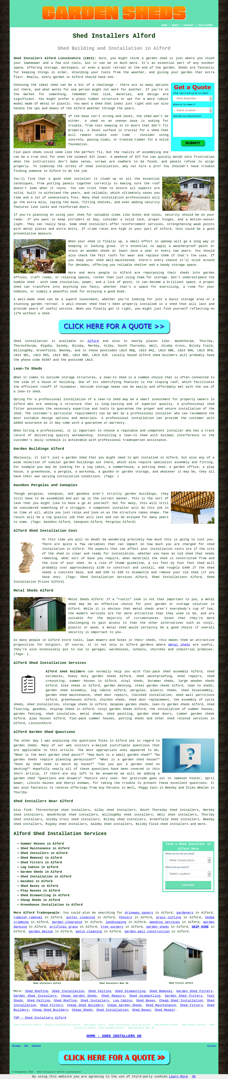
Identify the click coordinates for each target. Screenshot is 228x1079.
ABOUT (175, 25)
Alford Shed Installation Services (60, 833)
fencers (125, 917)
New (26, 1046)
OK (194, 1076)
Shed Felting (99, 991)
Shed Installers (95, 1000)
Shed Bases (145, 1000)
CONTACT (188, 25)
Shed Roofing (36, 991)
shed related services (187, 718)
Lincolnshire (40, 723)
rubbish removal (28, 917)
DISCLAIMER (205, 25)
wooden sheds (202, 681)
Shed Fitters (51, 1005)
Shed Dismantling (130, 991)
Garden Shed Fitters (194, 991)
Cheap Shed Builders (85, 1005)
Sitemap (16, 1046)
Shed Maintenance (161, 1005)
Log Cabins (122, 1000)
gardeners (184, 912)
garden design (41, 931)
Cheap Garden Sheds (79, 996)
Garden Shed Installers (35, 996)
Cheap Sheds (82, 1010)
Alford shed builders (65, 671)
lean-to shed (28, 391)
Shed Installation (68, 991)
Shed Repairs (113, 996)
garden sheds (104, 676)
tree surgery (112, 927)
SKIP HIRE (200, 927)
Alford (93, 341)
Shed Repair (165, 1010)
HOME (164, 25)
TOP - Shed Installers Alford (40, 1018)
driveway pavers (139, 912)
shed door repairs (110, 695)
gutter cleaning (80, 917)
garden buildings (79, 462)
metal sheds (179, 644)
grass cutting (168, 917)
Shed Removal (161, 991)
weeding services (165, 922)
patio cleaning (89, 931)
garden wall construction (147, 931)
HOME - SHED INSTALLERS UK (114, 1036)
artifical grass (64, 927)
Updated (36, 1046)
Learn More (178, 1076)
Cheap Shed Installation (181, 1000)
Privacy (211, 1046)
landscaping (115, 922)
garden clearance (67, 922)
